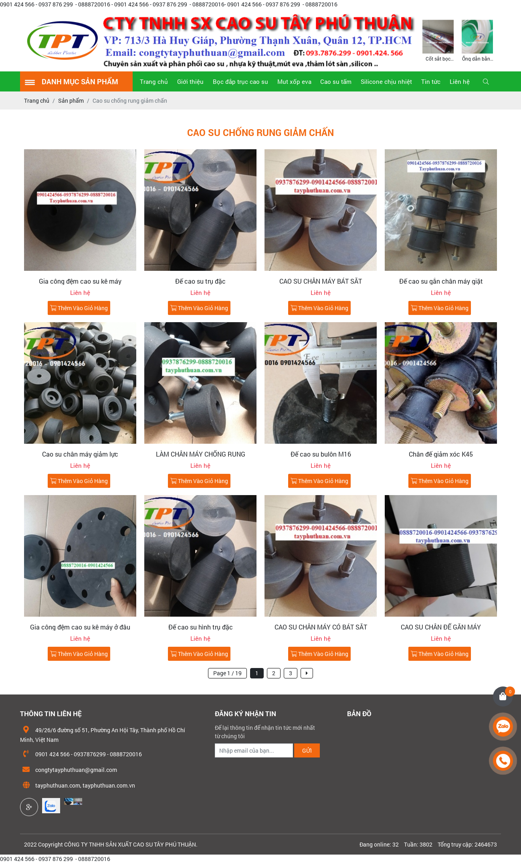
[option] (438, 39)
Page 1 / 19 (227, 673)
